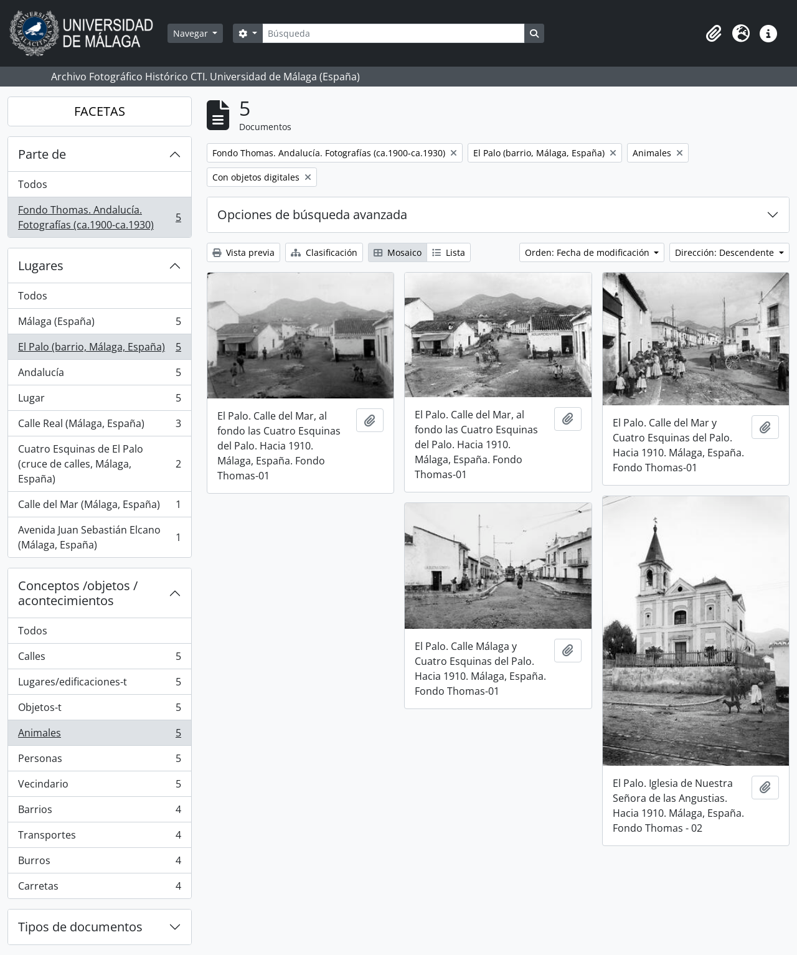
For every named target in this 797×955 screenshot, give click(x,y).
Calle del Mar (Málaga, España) (99, 507)
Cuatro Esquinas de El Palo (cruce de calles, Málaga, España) (99, 464)
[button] (713, 33)
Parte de (42, 154)
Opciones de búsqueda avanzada (312, 214)
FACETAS (99, 111)
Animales (99, 735)
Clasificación (324, 252)
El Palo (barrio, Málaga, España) (99, 349)
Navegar (191, 33)
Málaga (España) (99, 324)
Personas (99, 761)
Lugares (41, 265)
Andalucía (99, 375)
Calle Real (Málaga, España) (99, 426)
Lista (448, 252)
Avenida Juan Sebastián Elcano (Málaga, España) (99, 537)
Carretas (99, 888)
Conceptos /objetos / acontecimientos (78, 593)
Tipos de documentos (80, 926)
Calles (99, 659)
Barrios (99, 812)
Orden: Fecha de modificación (588, 252)
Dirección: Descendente (725, 252)
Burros (99, 863)
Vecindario (99, 786)
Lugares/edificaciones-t (99, 684)
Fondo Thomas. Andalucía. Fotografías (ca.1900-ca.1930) (99, 217)
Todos (32, 184)
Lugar (99, 400)
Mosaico (398, 252)
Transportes (99, 837)
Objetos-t (99, 710)
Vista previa (243, 252)
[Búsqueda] (393, 33)
